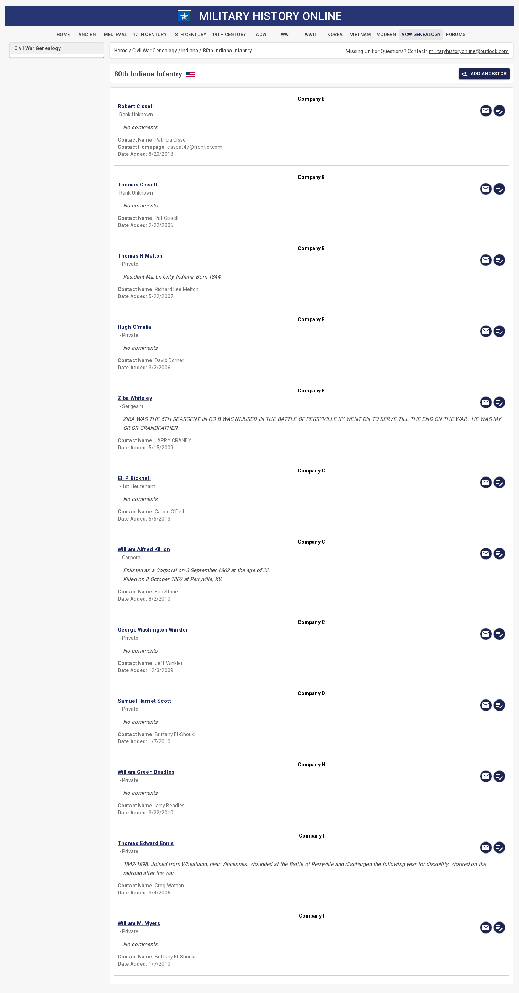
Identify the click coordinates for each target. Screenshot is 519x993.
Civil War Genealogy (154, 50)
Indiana (189, 50)
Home (121, 50)
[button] (253, 106)
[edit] (499, 110)
